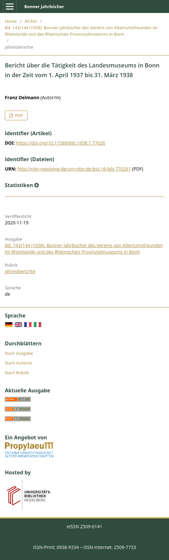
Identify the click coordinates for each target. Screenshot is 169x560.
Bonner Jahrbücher (44, 6)
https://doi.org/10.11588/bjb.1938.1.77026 (60, 143)
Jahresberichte (20, 271)
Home (11, 21)
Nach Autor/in (18, 363)
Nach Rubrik (17, 372)
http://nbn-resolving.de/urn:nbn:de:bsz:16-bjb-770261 (74, 169)
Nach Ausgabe (19, 353)
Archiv (31, 21)
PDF (18, 115)
